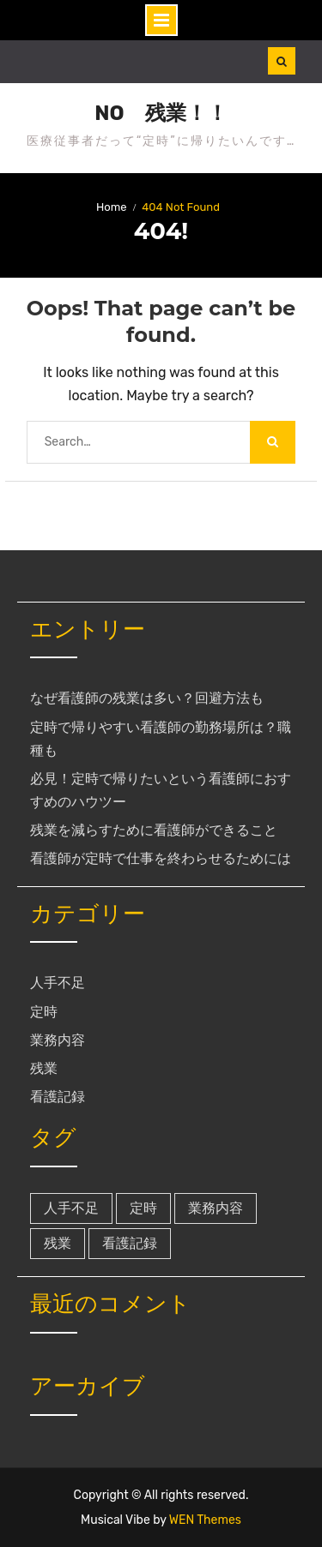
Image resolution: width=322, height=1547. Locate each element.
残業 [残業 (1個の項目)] (57, 1243)
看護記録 (57, 1096)
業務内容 (57, 1040)
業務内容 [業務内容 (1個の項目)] (215, 1208)
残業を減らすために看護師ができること (153, 830)
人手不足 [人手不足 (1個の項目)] (71, 1208)
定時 (44, 1012)
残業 (44, 1068)
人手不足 (57, 982)
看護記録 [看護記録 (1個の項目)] (129, 1243)
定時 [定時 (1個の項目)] (143, 1208)
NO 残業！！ (160, 113)
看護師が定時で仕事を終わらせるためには (160, 858)
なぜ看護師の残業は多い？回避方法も (147, 698)
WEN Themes (205, 1520)
